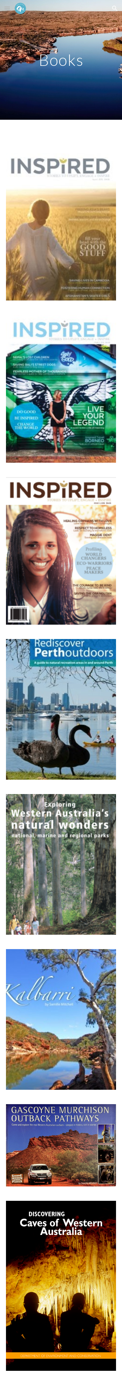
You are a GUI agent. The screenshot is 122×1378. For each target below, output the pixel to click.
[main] (61, 59)
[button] (7, 8)
